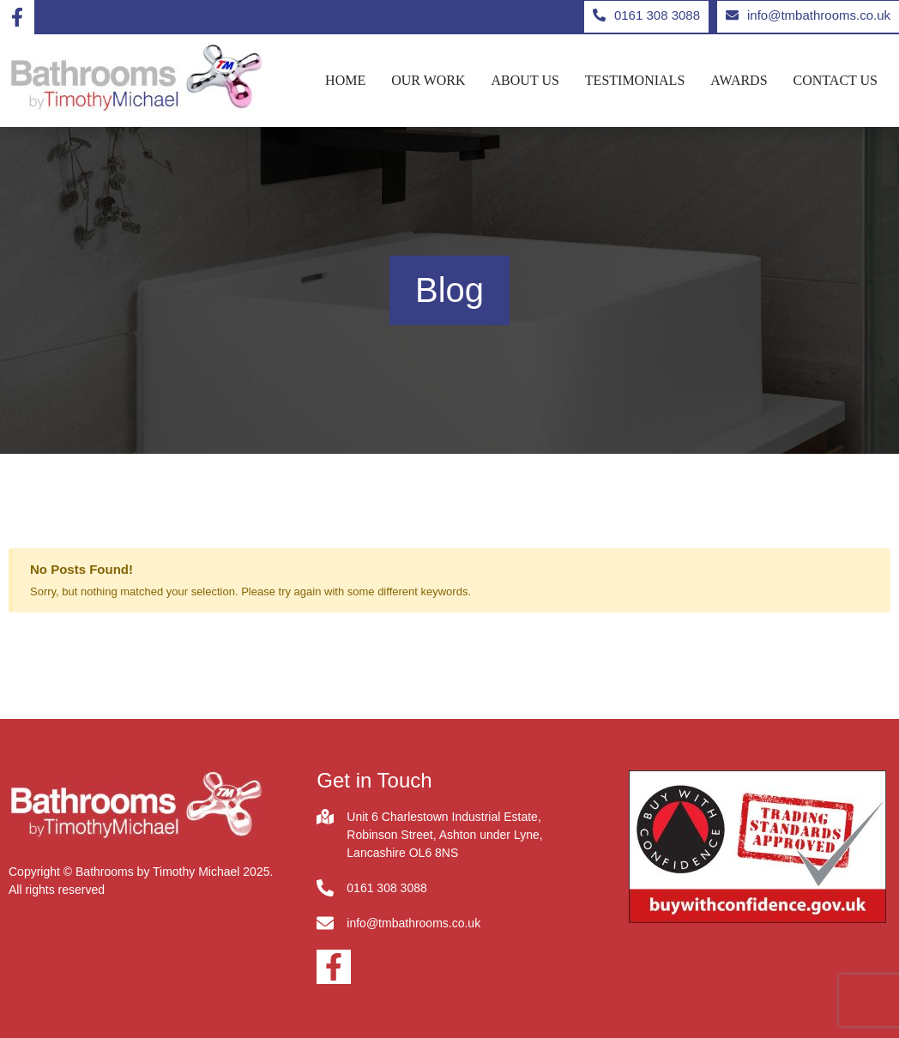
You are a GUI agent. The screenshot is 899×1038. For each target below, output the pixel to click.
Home (345, 81)
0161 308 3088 (386, 888)
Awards (738, 81)
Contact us (835, 81)
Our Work (428, 81)
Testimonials (635, 81)
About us (525, 81)
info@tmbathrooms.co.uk (413, 923)
